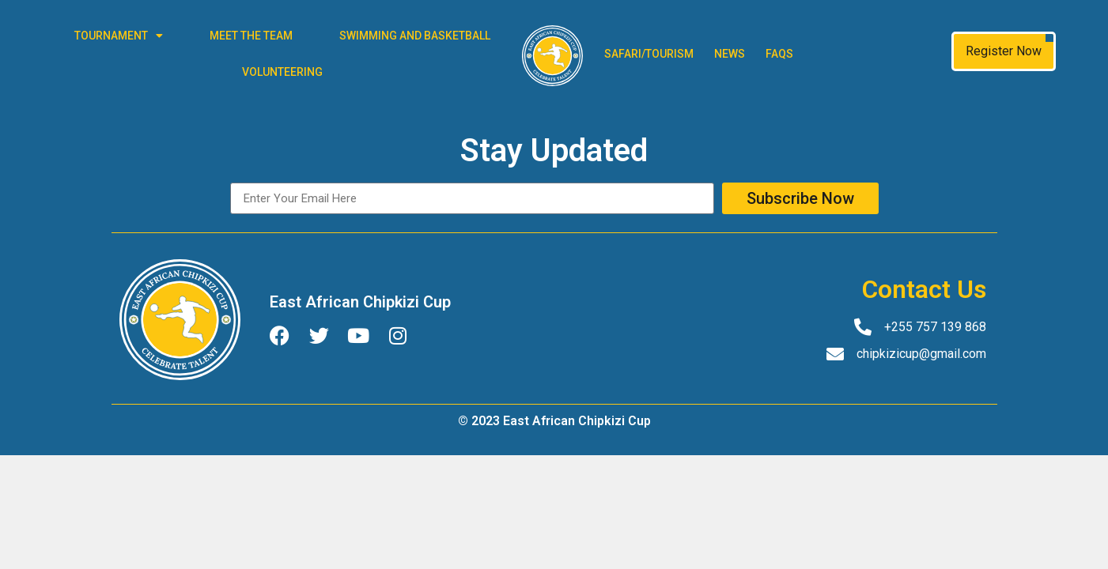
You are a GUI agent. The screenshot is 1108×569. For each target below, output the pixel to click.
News (729, 53)
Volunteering (282, 72)
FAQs (779, 53)
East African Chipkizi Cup (360, 301)
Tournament (118, 35)
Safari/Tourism (649, 53)
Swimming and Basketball (414, 35)
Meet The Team (251, 35)
